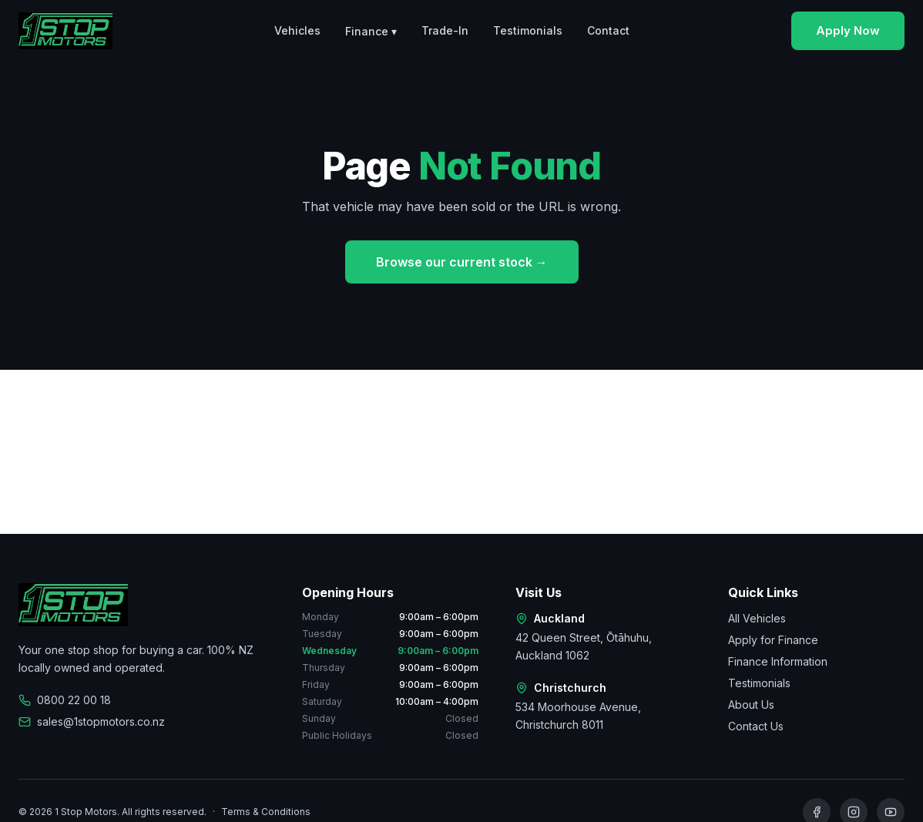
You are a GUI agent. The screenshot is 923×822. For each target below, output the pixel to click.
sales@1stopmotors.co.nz (91, 721)
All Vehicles (757, 618)
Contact (608, 30)
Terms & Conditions (265, 811)
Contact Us (756, 726)
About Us (751, 704)
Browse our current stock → (462, 262)
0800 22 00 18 (64, 699)
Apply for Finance (773, 639)
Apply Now (848, 30)
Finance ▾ (371, 31)
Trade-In (444, 30)
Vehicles (297, 30)
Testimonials (527, 30)
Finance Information (777, 661)
